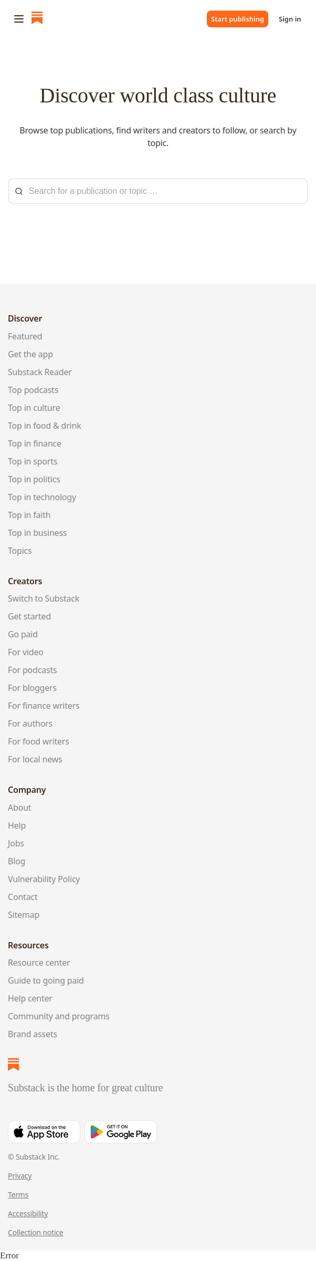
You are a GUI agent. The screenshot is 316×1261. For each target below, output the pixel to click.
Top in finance (34, 443)
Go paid (23, 634)
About (19, 807)
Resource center (39, 962)
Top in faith (29, 515)
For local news (35, 759)
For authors (30, 723)
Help (17, 825)
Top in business (37, 533)
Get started (29, 616)
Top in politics (34, 479)
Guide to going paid (46, 980)
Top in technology (42, 497)
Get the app (30, 354)
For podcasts (32, 670)
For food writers (38, 741)
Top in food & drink (44, 425)
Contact (22, 897)
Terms (18, 1195)
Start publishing (237, 19)
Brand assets (32, 1034)
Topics (20, 550)
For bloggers (32, 688)
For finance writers (44, 705)
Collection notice (36, 1232)
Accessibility (28, 1213)
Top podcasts (33, 390)
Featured (25, 336)
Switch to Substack (43, 598)
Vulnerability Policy (44, 879)
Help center (30, 998)
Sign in (290, 19)
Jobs (16, 843)
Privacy (19, 1176)
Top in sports (32, 461)
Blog (16, 861)
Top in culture (34, 408)
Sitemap (23, 915)
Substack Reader (40, 372)
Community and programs (59, 1016)
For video (26, 652)
